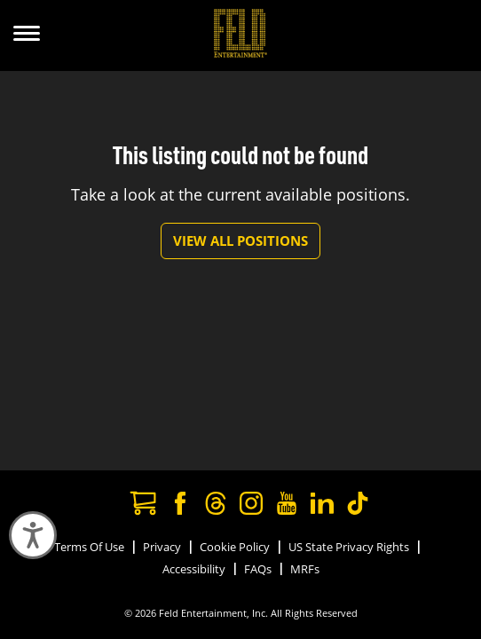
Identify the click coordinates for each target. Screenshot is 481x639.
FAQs (258, 569)
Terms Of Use (89, 546)
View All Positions (240, 240)
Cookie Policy (235, 546)
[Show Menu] (26, 35)
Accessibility (193, 569)
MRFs (304, 569)
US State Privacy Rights (348, 546)
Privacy (162, 546)
